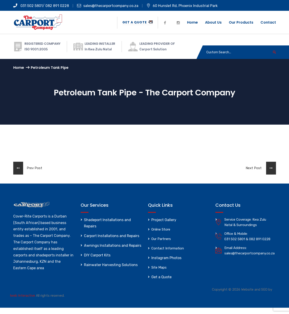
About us (213, 22)
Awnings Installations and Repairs (112, 245)
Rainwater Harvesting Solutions (111, 265)
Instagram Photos (166, 258)
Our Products (241, 22)
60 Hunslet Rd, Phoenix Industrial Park (182, 6)
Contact (268, 22)
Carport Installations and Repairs (111, 236)
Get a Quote (137, 22)
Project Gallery (163, 220)
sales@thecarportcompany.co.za (107, 6)
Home (192, 22)
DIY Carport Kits (97, 255)
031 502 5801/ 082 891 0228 (41, 6)
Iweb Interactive (22, 296)
